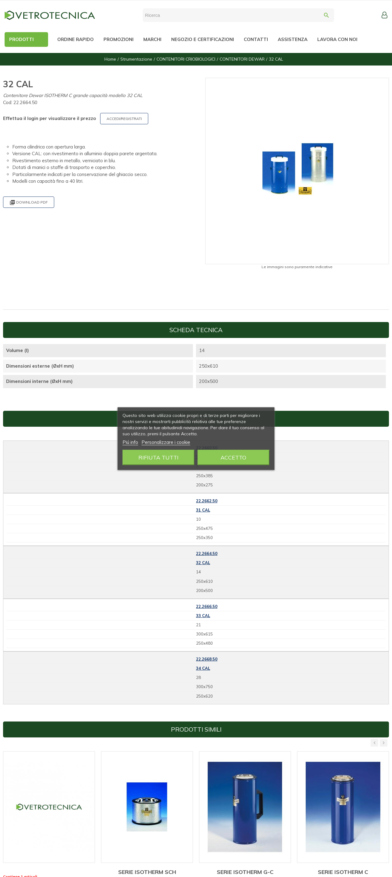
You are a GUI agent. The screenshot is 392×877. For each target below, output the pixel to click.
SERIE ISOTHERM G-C (245, 871)
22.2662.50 (206, 500)
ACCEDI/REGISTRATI (124, 118)
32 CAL (203, 562)
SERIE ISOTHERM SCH (147, 871)
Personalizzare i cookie (165, 442)
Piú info (130, 442)
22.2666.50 (206, 606)
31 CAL (203, 510)
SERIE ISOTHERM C (343, 871)
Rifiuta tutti (158, 457)
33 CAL (203, 615)
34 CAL (203, 668)
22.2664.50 (206, 553)
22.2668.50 (206, 659)
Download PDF (28, 202)
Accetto (233, 457)
